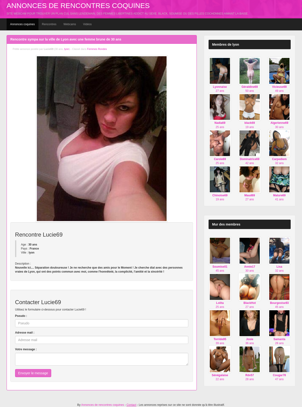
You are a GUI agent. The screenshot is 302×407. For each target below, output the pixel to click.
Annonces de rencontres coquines (78, 5)
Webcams (69, 24)
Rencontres (49, 24)
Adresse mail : (24, 332)
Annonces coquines (22, 24)
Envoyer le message (33, 373)
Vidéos (87, 24)
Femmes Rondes (97, 49)
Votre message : (26, 349)
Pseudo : (21, 316)
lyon (66, 49)
